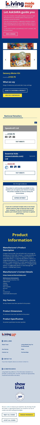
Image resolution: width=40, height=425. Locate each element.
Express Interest (20, 198)
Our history (5, 349)
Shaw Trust (5, 344)
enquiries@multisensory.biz (10, 293)
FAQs (22, 349)
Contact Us (25, 361)
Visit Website (20, 141)
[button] (5, 60)
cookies (8, 406)
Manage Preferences (26, 414)
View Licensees (10, 34)
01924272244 (6, 292)
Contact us (5, 352)
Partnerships (25, 352)
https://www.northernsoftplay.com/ (14, 275)
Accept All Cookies (9, 420)
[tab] (13, 115)
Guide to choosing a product (15, 90)
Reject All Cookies (9, 414)
